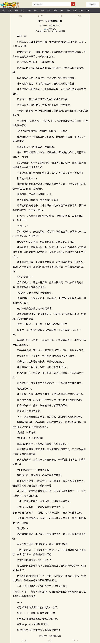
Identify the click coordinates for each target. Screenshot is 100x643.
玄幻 (16, 10)
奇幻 (22, 10)
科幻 (68, 10)
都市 (42, 10)
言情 (48, 10)
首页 (3, 10)
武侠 (29, 10)
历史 (61, 10)
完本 (81, 10)
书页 (79, 16)
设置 (20, 16)
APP (87, 10)
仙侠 (35, 10)
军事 (55, 10)
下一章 (59, 16)
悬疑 (74, 10)
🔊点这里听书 (50, 29)
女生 (9, 10)
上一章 (40, 16)
